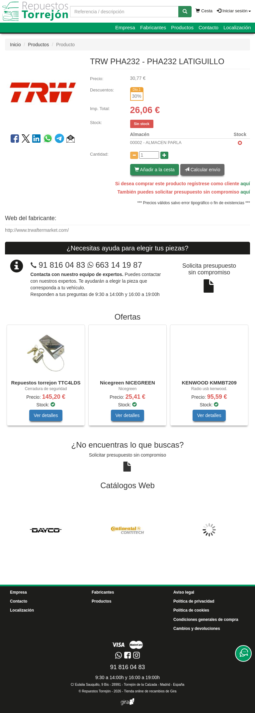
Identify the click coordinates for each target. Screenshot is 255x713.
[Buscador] (124, 11)
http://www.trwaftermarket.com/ (37, 230)
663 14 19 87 (114, 264)
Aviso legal (183, 592)
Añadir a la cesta (154, 169)
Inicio (15, 44)
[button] (70, 139)
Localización (237, 27)
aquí (245, 183)
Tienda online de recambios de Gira (150, 691)
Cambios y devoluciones (196, 628)
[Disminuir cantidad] (134, 155)
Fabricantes (153, 27)
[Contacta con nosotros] (243, 653)
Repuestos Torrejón (96, 691)
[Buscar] (185, 11)
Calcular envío (202, 169)
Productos (182, 27)
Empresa (125, 27)
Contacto (208, 27)
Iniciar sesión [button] (234, 10)
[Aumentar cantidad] (164, 155)
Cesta (204, 10)
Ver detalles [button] (46, 415)
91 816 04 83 (62, 264)
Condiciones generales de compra (205, 619)
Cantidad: (99, 154)
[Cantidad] (149, 155)
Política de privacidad (193, 601)
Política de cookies (191, 610)
